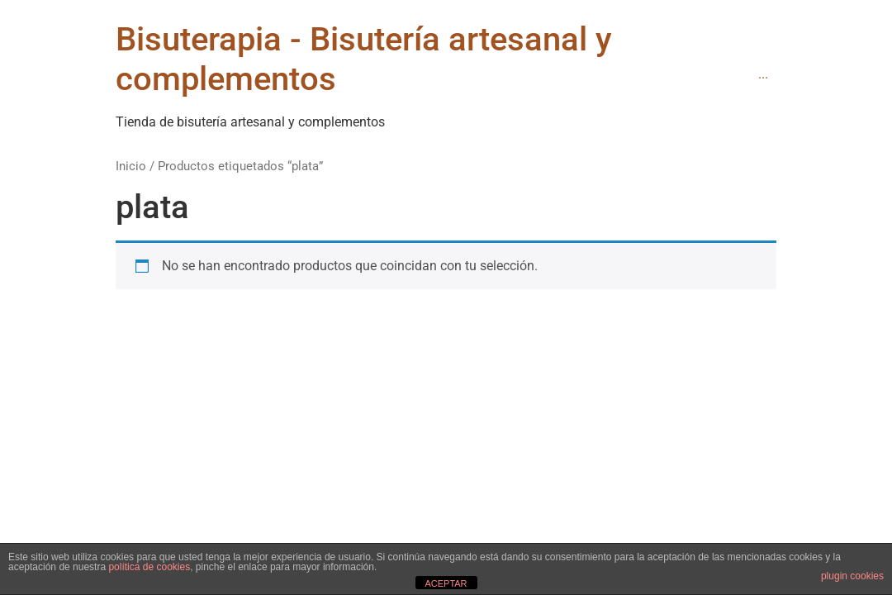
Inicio (131, 166)
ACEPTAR (446, 583)
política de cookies (149, 567)
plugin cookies (852, 576)
